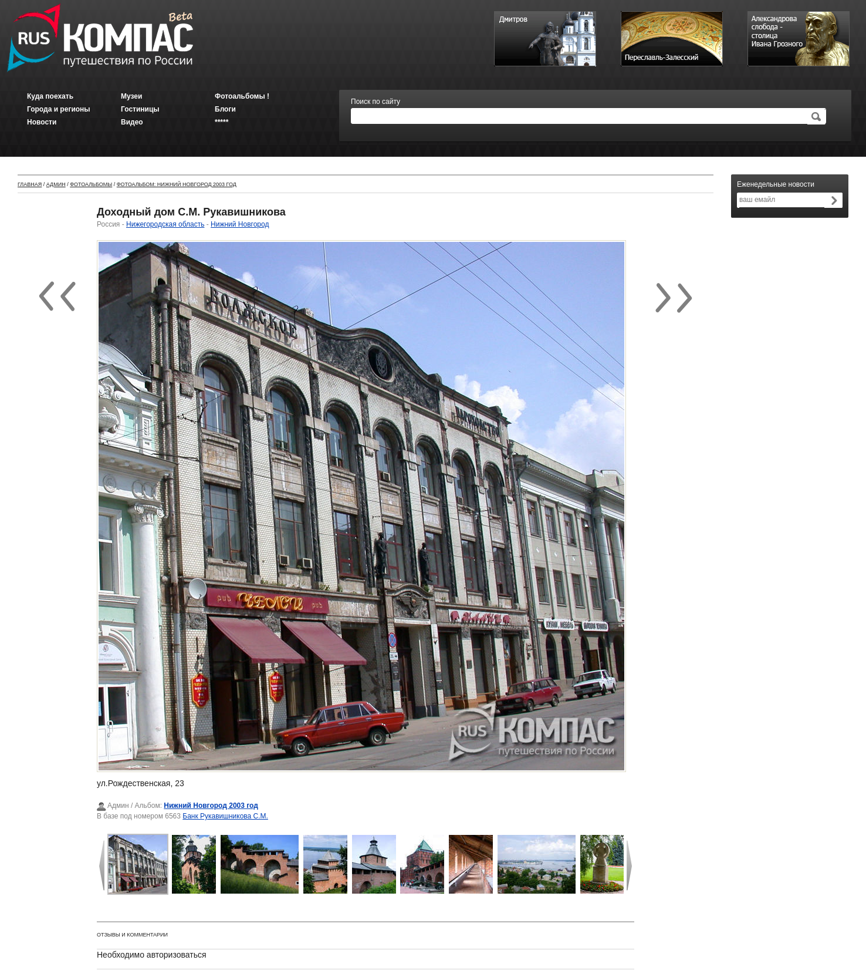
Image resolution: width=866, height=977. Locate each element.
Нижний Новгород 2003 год (211, 805)
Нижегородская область (165, 224)
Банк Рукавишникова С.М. (225, 816)
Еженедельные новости (775, 184)
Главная (30, 184)
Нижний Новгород (240, 224)
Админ (56, 184)
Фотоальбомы (91, 184)
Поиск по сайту (375, 101)
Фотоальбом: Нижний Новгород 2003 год (176, 184)
